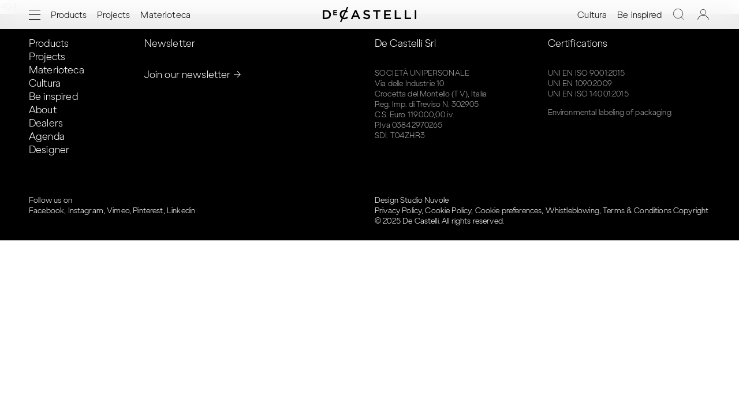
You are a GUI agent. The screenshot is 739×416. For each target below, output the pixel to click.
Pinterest (148, 211)
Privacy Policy (398, 211)
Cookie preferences (508, 211)
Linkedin (181, 211)
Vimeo (118, 211)
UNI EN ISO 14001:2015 (588, 94)
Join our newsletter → (192, 74)
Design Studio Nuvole (412, 200)
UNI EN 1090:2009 (580, 83)
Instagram (85, 211)
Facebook (46, 211)
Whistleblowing (572, 211)
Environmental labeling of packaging (609, 112)
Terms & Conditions (637, 211)
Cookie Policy (448, 211)
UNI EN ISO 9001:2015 (586, 73)
